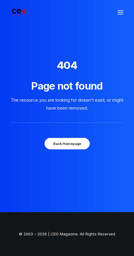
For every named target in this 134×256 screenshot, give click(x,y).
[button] (120, 12)
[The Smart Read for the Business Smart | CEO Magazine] (19, 12)
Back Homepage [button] (67, 143)
